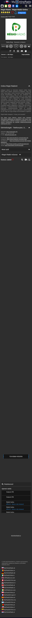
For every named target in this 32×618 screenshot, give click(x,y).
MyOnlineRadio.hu (16, 535)
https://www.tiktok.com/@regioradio (14, 145)
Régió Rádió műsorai (9, 510)
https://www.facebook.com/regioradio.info (17, 137)
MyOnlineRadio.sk (8, 567)
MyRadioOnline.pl (8, 592)
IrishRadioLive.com (9, 589)
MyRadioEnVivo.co (8, 609)
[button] (7, 46)
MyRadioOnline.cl (8, 606)
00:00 (3, 46)
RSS (8, 564)
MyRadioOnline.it (8, 575)
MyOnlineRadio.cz (8, 587)
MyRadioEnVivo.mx (9, 599)
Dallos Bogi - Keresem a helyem (15, 42)
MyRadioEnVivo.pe (9, 579)
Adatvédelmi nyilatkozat (8, 562)
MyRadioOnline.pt (8, 604)
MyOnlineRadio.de (8, 572)
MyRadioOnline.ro (8, 570)
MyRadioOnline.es (8, 597)
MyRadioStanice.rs (8, 582)
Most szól (5, 505)
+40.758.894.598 (9, 133)
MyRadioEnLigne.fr (9, 594)
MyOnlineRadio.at (8, 584)
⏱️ (25, 51)
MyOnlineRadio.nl (8, 611)
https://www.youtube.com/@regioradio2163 (17, 144)
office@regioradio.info (10, 134)
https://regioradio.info (11, 131)
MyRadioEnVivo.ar (8, 601)
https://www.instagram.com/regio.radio (17, 139)
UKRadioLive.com (8, 577)
